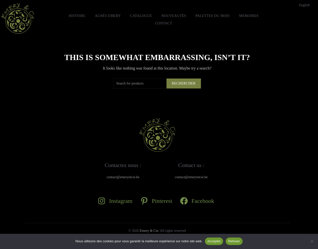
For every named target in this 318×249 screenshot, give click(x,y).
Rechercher (184, 83)
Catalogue (141, 16)
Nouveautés (173, 16)
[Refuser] (311, 241)
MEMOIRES (249, 16)
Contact (163, 23)
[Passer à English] (304, 5)
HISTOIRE (77, 16)
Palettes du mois (212, 16)
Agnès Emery (108, 16)
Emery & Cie (149, 231)
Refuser (234, 241)
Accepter (214, 241)
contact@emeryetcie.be (123, 177)
